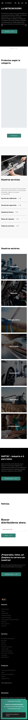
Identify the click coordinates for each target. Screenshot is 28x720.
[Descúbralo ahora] (10, 478)
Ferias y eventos (5, 623)
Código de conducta (6, 615)
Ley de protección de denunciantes (10, 619)
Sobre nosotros (5, 609)
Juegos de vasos (5, 678)
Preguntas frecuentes (6, 646)
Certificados (4, 655)
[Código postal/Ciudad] (14, 530)
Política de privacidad (6, 651)
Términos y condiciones (7, 653)
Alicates (3, 676)
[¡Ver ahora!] (9, 31)
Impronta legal (5, 649)
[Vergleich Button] (22, 3)
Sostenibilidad (4, 613)
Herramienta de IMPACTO (7, 674)
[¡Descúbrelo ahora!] (11, 574)
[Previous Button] (2, 25)
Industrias (3, 625)
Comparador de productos (7, 638)
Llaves (2, 672)
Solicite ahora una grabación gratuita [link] (12, 715)
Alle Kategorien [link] (14, 135)
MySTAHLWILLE (5, 657)
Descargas (3, 640)
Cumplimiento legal (6, 617)
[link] (8, 535)
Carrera (3, 611)
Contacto (3, 642)
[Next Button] (26, 25)
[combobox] (14, 530)
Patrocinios (4, 621)
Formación (4, 644)
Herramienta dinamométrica (8, 670)
